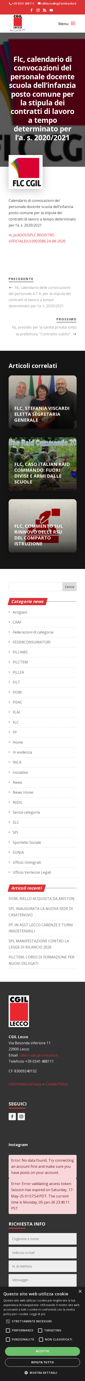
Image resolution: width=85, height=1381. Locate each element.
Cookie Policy (56, 1083)
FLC (16, 722)
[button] (42, 1373)
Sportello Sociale (27, 842)
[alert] (42, 1334)
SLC (16, 822)
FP (15, 732)
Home (18, 742)
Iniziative (20, 772)
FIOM (17, 692)
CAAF (17, 622)
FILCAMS (20, 652)
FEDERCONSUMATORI (32, 642)
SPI (15, 832)
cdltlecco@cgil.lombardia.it (38, 1055)
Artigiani (20, 612)
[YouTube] (51, 12)
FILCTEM (20, 662)
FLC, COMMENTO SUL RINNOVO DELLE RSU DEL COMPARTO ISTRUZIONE (38, 535)
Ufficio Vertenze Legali (32, 872)
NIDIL (18, 802)
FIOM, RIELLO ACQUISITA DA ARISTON (41, 898)
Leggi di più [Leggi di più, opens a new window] (37, 1314)
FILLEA (18, 672)
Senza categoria (26, 812)
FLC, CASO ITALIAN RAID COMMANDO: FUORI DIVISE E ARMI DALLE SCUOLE (42, 473)
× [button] (80, 1291)
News (17, 782)
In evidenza (22, 752)
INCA (17, 762)
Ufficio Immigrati (27, 862)
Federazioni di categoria (33, 632)
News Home (23, 792)
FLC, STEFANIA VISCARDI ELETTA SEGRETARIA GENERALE (42, 414)
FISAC (17, 702)
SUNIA (18, 852)
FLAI (16, 712)
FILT (16, 682)
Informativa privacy (25, 1083)
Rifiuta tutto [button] (42, 1362)
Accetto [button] (42, 1351)
